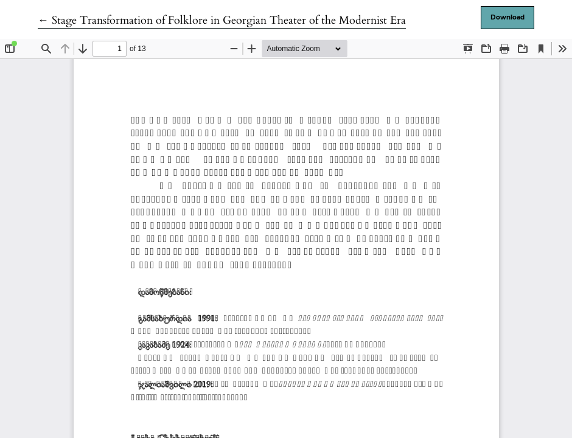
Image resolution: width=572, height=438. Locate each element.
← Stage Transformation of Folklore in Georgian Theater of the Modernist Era (222, 20)
